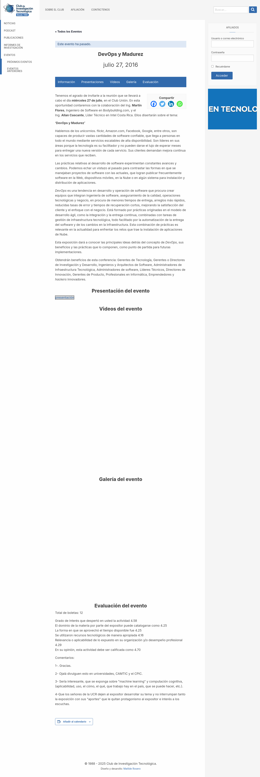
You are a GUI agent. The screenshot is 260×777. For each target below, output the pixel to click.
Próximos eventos (19, 61)
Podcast (10, 30)
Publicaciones (13, 37)
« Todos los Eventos (68, 31)
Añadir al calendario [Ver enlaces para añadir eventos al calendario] (74, 721)
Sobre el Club (54, 9)
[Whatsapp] (180, 104)
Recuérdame (220, 66)
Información (66, 82)
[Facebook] (154, 104)
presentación (64, 297)
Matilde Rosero (132, 768)
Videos (115, 82)
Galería (131, 82)
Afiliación (77, 9)
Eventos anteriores (14, 69)
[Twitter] (162, 104)
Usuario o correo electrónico (227, 38)
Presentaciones (92, 82)
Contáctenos (100, 9)
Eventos (9, 54)
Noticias (9, 23)
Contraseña (217, 52)
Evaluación (150, 82)
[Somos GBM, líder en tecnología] (232, 108)
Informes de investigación (13, 46)
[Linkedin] (171, 104)
